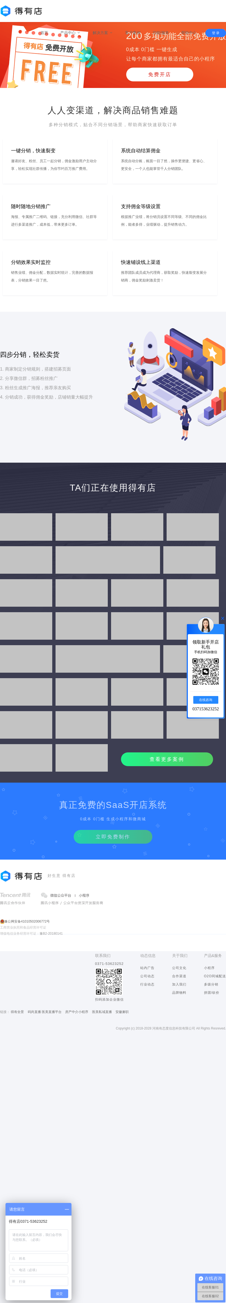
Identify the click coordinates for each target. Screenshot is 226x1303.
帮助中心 (189, 33)
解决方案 (103, 33)
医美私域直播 (102, 1012)
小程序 (209, 968)
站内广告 (147, 968)
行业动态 (147, 984)
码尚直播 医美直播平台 (45, 1012)
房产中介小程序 (76, 1012)
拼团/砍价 (211, 993)
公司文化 (179, 968)
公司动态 (147, 976)
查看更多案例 (167, 759)
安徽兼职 (122, 1012)
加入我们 (179, 984)
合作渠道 (179, 976)
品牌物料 (179, 993)
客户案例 (132, 33)
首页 (44, 33)
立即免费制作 (113, 837)
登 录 (215, 33)
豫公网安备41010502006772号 (27, 921)
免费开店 (159, 74)
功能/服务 (161, 33)
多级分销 (211, 984)
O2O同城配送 (215, 976)
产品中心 (70, 33)
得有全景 (17, 1012)
